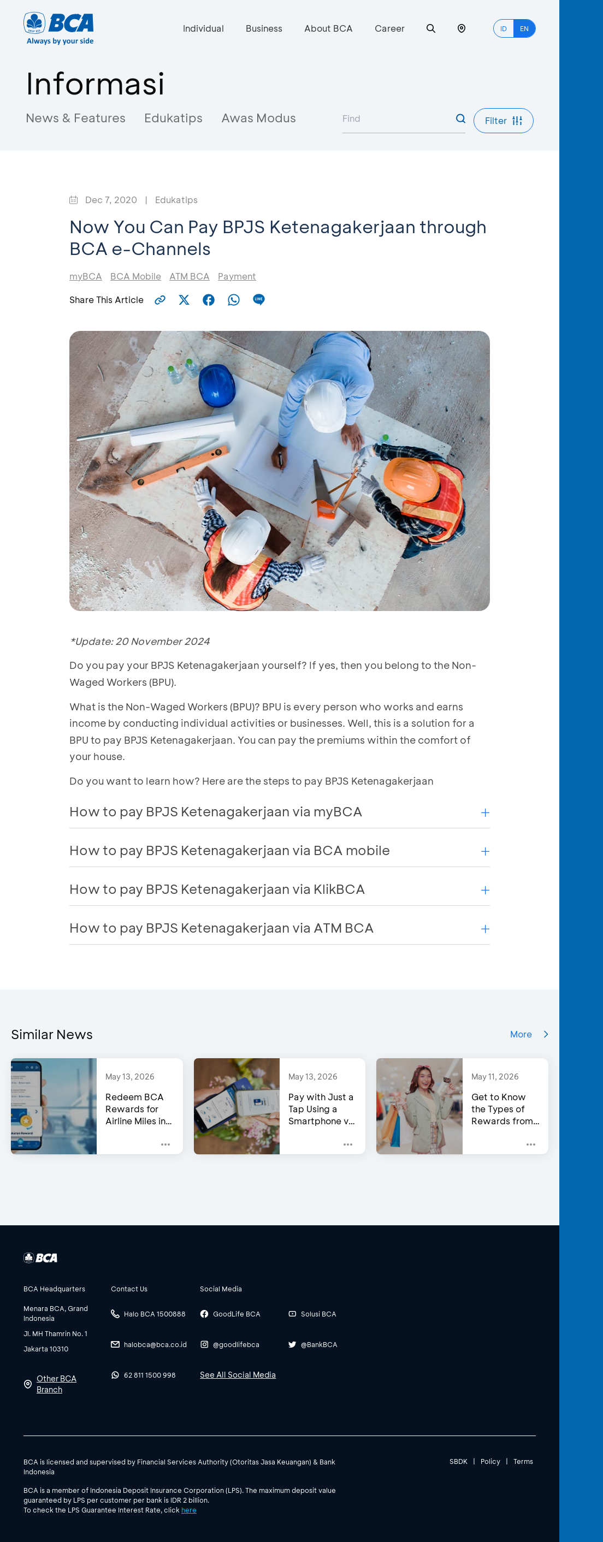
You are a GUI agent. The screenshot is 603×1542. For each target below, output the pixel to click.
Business (264, 28)
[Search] (431, 28)
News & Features (76, 118)
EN (524, 28)
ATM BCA (189, 276)
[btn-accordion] (61, 1288)
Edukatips (173, 118)
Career (390, 28)
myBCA (85, 276)
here (189, 1509)
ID (503, 28)
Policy (490, 1461)
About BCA (328, 28)
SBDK (459, 1461)
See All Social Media (238, 1374)
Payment (237, 276)
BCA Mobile (135, 276)
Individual (203, 28)
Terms (523, 1461)
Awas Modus (258, 118)
